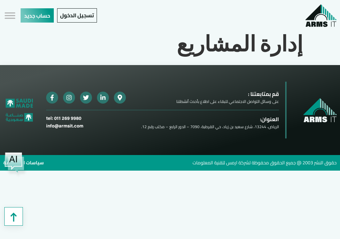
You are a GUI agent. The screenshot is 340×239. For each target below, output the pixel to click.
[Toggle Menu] (10, 15)
